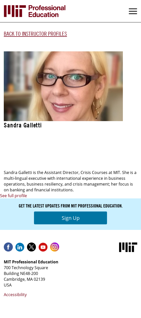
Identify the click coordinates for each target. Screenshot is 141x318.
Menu (133, 11)
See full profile (13, 195)
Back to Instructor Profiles (35, 33)
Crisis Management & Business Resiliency (48, 151)
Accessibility (15, 294)
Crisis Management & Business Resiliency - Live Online (62, 159)
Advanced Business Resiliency (36, 143)
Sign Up (71, 218)
